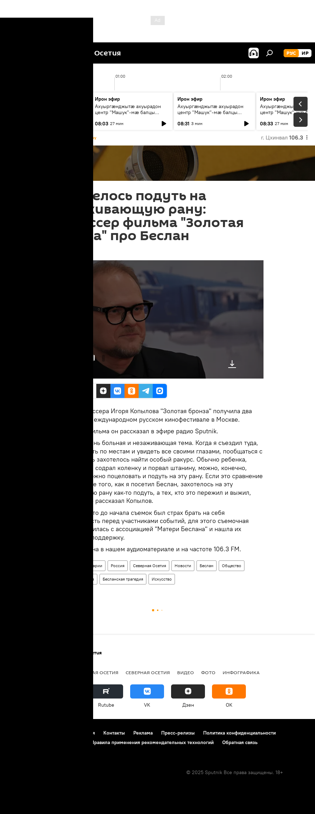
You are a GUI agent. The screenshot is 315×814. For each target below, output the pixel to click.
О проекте (19, 733)
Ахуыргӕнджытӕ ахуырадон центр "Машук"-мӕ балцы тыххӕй (45, 112)
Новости (183, 565)
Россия (118, 565)
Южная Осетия (99, 672)
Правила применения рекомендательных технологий (152, 742)
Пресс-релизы (178, 733)
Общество (231, 565)
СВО (36, 672)
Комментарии (88, 565)
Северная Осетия (149, 565)
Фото (208, 672)
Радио (61, 565)
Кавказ (87, 579)
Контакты (114, 733)
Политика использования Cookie (44, 742)
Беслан (206, 565)
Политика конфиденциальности (239, 733)
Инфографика (241, 672)
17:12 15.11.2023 (69, 251)
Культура (63, 579)
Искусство (162, 579)
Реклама (143, 733)
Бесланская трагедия (123, 579)
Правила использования (67, 733)
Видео (185, 672)
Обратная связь (240, 742)
